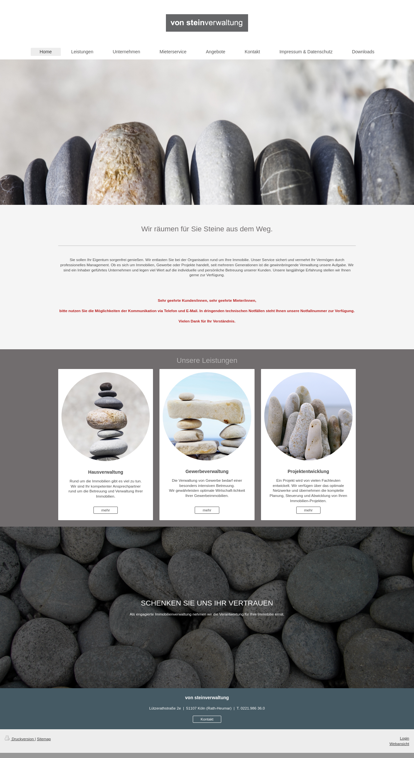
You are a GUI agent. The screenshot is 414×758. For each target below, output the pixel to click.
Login (404, 738)
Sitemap (44, 739)
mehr (105, 510)
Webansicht (399, 744)
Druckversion (20, 739)
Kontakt (207, 719)
